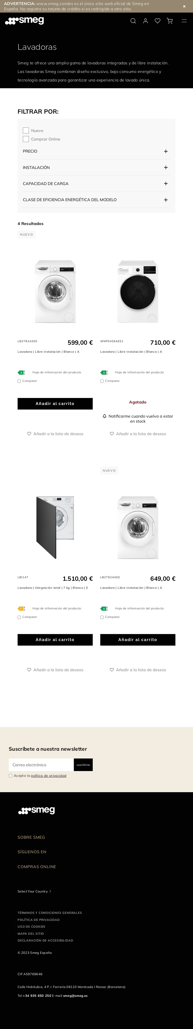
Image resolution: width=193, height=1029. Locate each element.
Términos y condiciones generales (50, 913)
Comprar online (45, 139)
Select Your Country (33, 891)
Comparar (29, 381)
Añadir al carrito (55, 403)
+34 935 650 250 (37, 996)
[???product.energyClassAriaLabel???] (23, 372)
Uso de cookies (31, 926)
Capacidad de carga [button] (46, 183)
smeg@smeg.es (75, 996)
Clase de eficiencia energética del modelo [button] (70, 199)
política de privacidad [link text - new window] (48, 775)
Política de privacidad (39, 920)
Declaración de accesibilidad (45, 940)
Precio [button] (30, 151)
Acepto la (40, 775)
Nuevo (37, 130)
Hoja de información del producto (56, 372)
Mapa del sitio (31, 933)
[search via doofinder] (133, 20)
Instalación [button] (36, 167)
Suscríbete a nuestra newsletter (48, 749)
